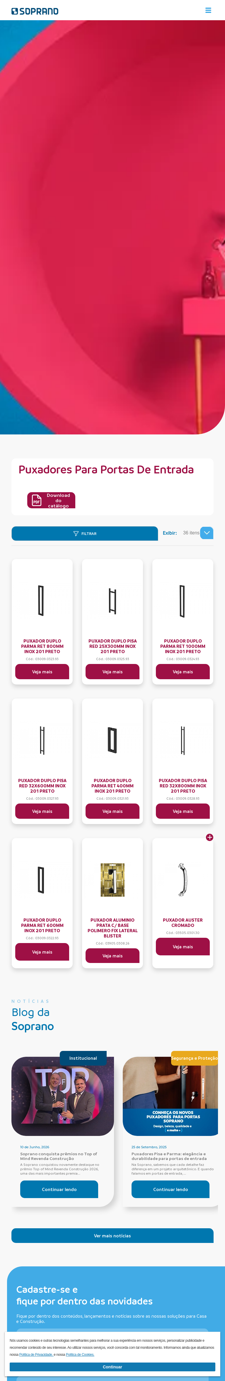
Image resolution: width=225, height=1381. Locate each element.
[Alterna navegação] (208, 10)
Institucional (83, 1058)
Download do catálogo (51, 500)
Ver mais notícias (112, 1236)
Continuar (112, 1367)
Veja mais (42, 672)
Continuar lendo (59, 1189)
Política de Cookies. (80, 1355)
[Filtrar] (84, 533)
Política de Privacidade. (36, 1355)
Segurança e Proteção (194, 1058)
